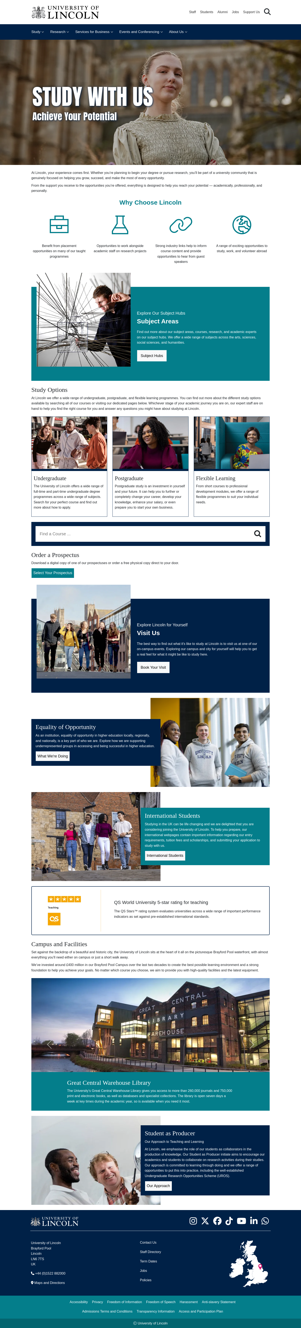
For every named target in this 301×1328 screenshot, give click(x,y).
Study (35, 32)
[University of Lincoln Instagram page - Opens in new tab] (193, 1220)
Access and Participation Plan (201, 1311)
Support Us (251, 12)
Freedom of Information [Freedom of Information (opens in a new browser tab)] (124, 1302)
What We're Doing (53, 756)
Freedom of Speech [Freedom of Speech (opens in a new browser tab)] (161, 1302)
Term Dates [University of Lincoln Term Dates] (148, 1261)
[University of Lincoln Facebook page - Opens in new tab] (217, 1220)
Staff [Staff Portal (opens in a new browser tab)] (192, 12)
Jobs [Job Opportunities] (143, 1270)
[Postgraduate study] (150, 467)
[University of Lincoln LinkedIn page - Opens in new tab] (253, 1220)
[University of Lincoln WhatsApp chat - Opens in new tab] (265, 1220)
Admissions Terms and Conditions (107, 1311)
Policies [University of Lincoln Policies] (145, 1280)
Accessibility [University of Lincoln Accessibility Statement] (79, 1302)
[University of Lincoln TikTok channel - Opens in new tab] (229, 1220)
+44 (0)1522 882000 (50, 1273)
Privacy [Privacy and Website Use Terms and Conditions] (97, 1302)
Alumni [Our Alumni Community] (222, 12)
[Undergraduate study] (69, 467)
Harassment (189, 1302)
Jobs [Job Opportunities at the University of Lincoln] (235, 12)
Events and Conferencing (139, 32)
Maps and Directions (49, 1283)
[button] (267, 12)
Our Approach (158, 1186)
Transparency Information (156, 1311)
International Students (165, 855)
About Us (176, 32)
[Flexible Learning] (232, 467)
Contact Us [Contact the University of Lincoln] (148, 1242)
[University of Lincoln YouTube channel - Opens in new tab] (241, 1220)
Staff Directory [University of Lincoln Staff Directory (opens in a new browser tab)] (150, 1252)
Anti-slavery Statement (219, 1302)
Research (57, 32)
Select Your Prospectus (52, 573)
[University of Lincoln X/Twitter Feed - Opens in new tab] (205, 1220)
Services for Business (92, 32)
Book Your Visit (153, 667)
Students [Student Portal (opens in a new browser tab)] (206, 12)
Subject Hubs (152, 356)
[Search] (257, 534)
